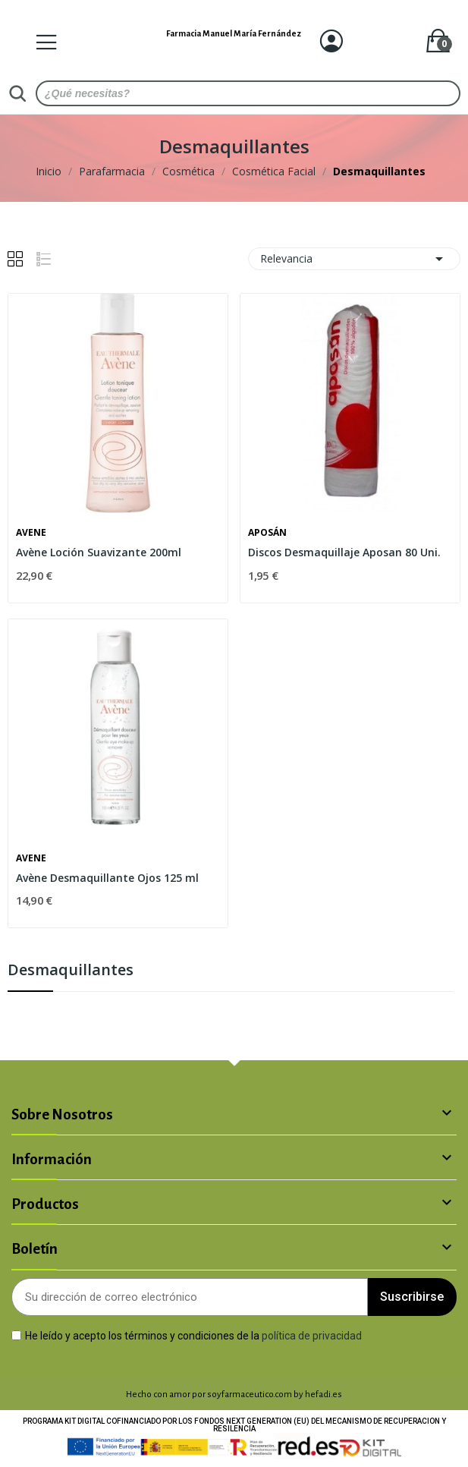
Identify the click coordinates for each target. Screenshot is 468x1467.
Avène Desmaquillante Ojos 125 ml (107, 877)
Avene (31, 532)
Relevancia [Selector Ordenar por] (354, 259)
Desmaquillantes (70, 971)
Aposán (267, 532)
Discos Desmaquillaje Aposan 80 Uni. (344, 552)
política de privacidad (312, 1335)
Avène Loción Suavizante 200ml (98, 552)
